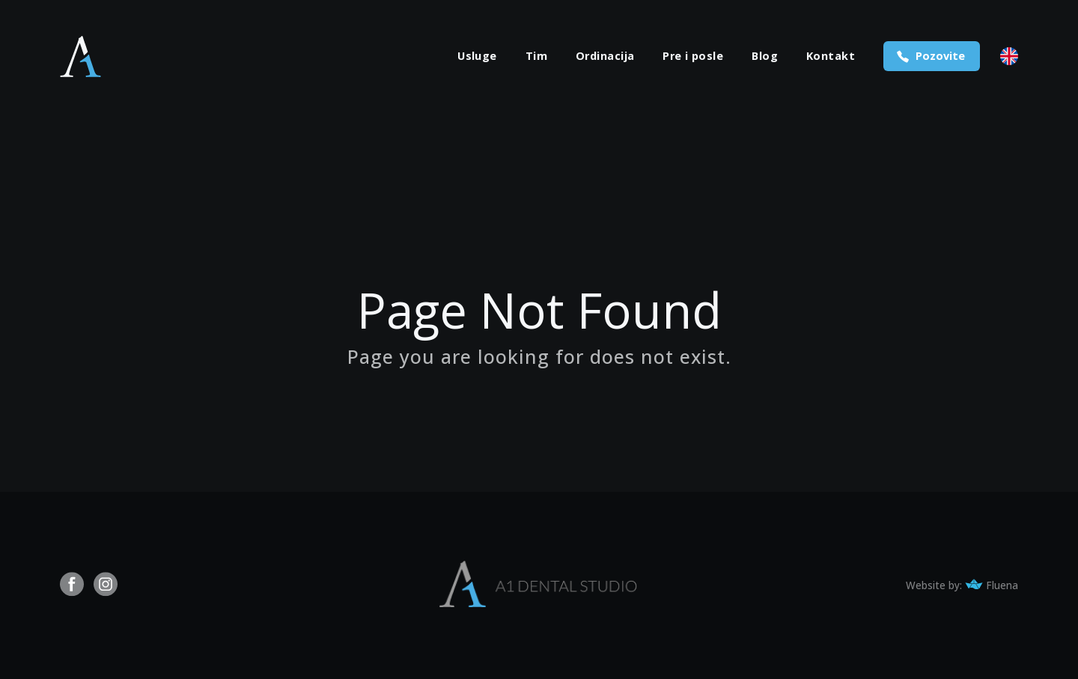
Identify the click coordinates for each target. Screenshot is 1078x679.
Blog (765, 56)
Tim (536, 56)
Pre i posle (693, 56)
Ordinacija (605, 56)
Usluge (477, 56)
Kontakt (830, 56)
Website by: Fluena (962, 585)
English (1009, 56)
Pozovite (940, 56)
